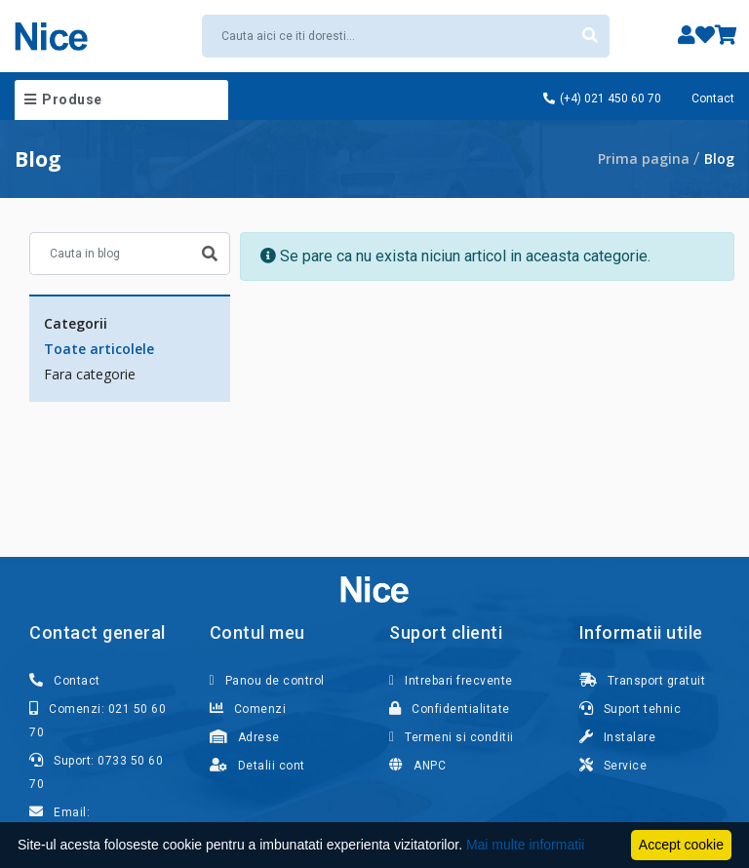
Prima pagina (644, 158)
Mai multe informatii (525, 844)
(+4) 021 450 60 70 (602, 98)
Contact (712, 98)
